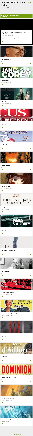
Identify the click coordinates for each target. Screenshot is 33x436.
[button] (30, 41)
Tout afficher (4, 16)
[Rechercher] (28, 2)
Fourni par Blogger (17, 434)
